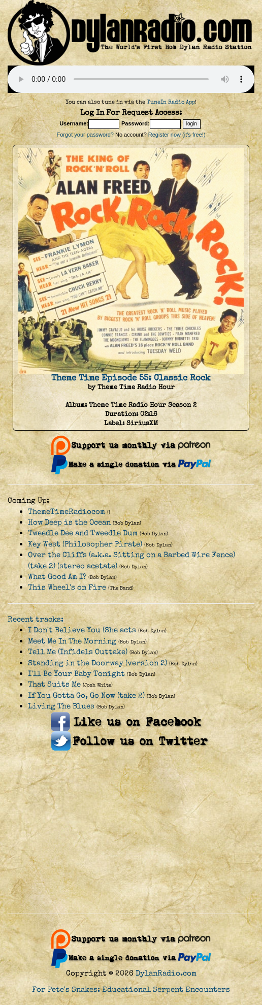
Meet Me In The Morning (72, 641)
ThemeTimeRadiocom (66, 511)
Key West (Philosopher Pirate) (85, 544)
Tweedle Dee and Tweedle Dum (83, 533)
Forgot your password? (85, 135)
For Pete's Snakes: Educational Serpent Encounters (131, 989)
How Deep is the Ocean (69, 522)
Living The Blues (61, 706)
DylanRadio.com (166, 973)
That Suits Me (54, 684)
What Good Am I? (57, 576)
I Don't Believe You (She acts (82, 630)
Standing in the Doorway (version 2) (97, 663)
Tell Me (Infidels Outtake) (77, 652)
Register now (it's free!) (177, 135)
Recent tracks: (35, 619)
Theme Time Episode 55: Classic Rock (131, 377)
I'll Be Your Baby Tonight (76, 673)
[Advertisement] (131, 832)
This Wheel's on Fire (67, 587)
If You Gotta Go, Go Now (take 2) (86, 695)
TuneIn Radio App (171, 102)
